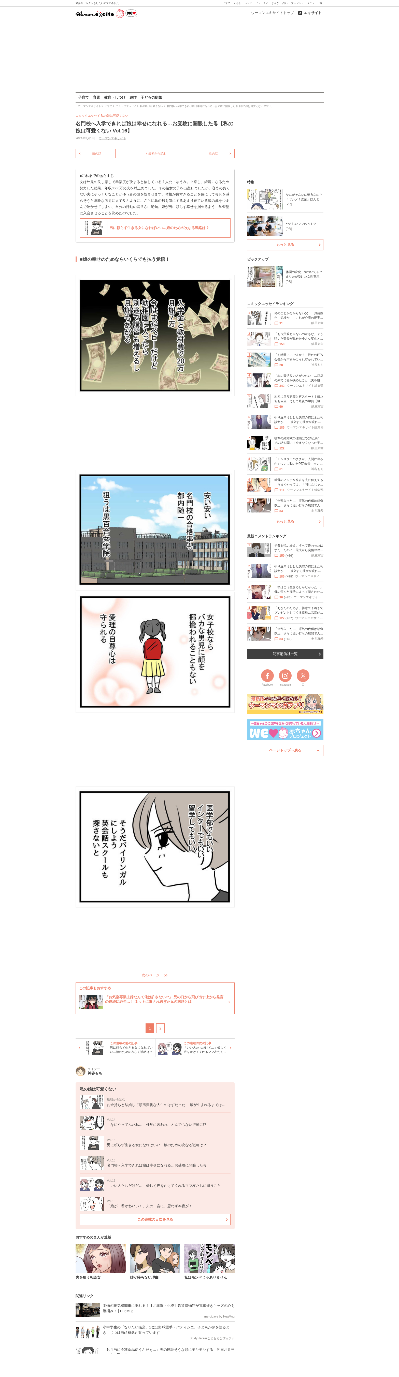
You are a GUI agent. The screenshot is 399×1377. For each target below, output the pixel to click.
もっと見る (285, 245)
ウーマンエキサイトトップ (272, 13)
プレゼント (297, 3)
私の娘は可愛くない (114, 115)
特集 (250, 182)
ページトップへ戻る (285, 750)
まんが (275, 3)
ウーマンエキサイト (112, 138)
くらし (237, 3)
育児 (96, 97)
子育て (226, 3)
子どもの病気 (151, 97)
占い (285, 3)
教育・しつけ (114, 97)
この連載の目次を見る (155, 1219)
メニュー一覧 (314, 3)
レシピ (248, 3)
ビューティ (261, 3)
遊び (133, 97)
